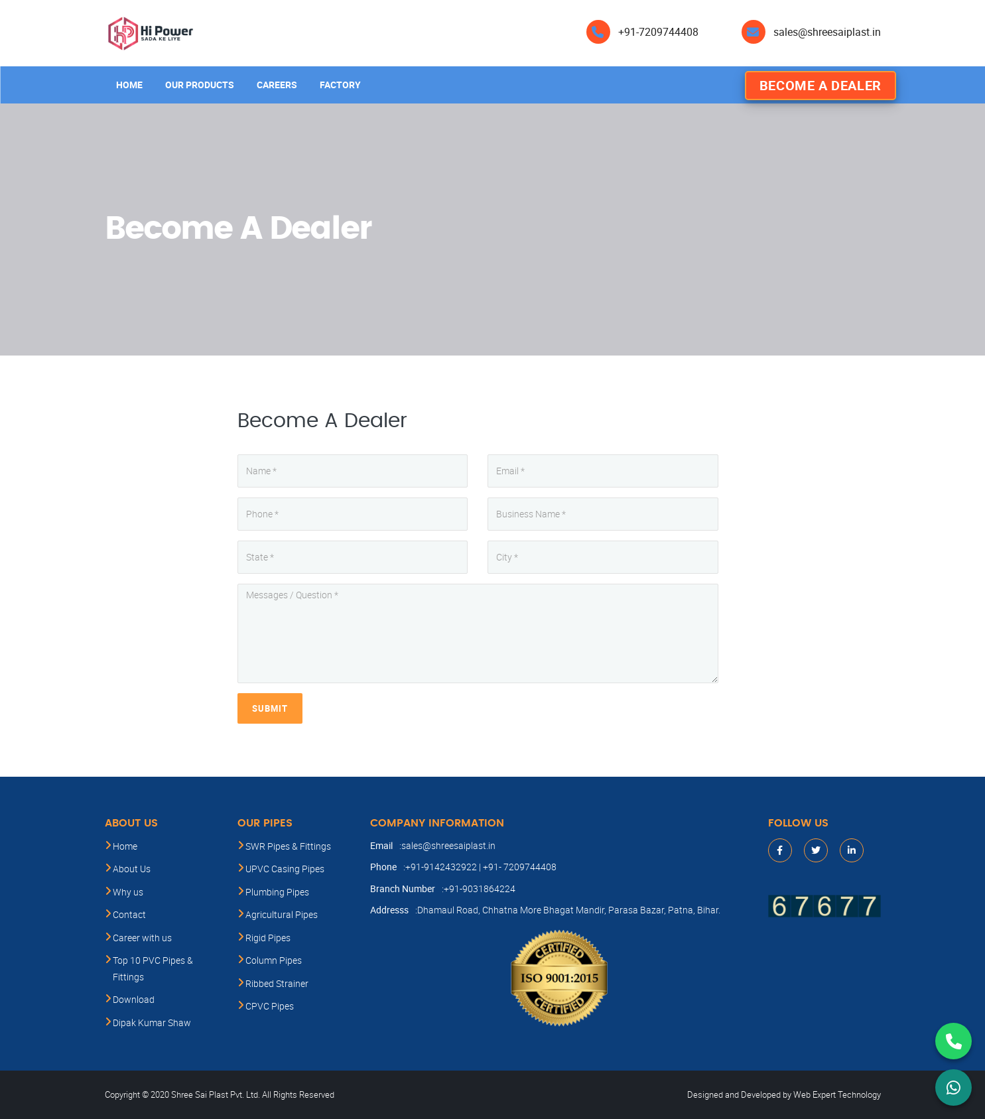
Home (129, 84)
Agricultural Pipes (281, 914)
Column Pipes (273, 960)
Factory (340, 84)
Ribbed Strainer (276, 983)
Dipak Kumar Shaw (152, 1022)
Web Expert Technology (837, 1094)
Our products (199, 84)
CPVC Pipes (269, 1006)
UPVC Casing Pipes (284, 868)
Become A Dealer (820, 85)
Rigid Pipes (268, 937)
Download (134, 999)
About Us (132, 868)
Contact (129, 914)
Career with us (142, 937)
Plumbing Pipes (277, 892)
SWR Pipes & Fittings (288, 846)
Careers (277, 84)
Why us (128, 892)
